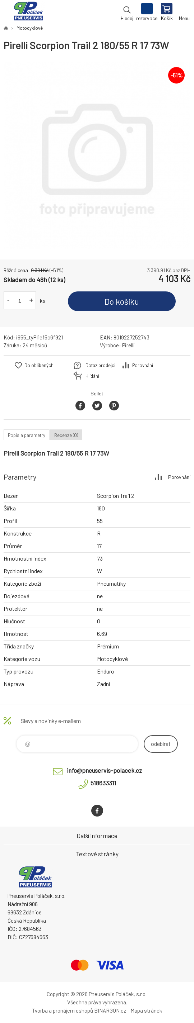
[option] (97, 155)
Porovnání (142, 365)
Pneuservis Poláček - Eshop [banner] (28, 12)
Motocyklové (30, 28)
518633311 (103, 782)
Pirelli (128, 345)
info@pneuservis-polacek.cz (104, 770)
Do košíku (122, 301)
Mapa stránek (146, 1010)
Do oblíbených (39, 365)
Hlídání (92, 376)
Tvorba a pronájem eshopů (62, 1010)
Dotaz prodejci (100, 365)
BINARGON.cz (110, 1010)
